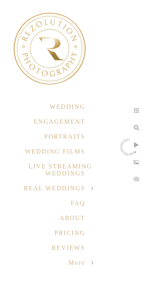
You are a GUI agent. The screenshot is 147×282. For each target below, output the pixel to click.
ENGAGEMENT (59, 121)
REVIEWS (68, 247)
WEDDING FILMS (55, 151)
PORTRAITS (64, 136)
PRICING (69, 233)
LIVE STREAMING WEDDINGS (60, 170)
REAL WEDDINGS (54, 188)
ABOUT (72, 218)
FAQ (78, 203)
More (76, 262)
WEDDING (67, 106)
